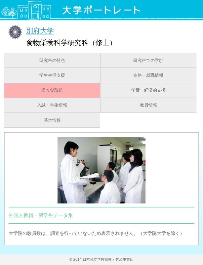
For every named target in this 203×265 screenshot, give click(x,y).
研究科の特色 (52, 60)
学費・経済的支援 (148, 90)
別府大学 (40, 30)
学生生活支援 (52, 75)
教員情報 (148, 105)
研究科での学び (148, 60)
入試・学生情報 (52, 105)
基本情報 (52, 120)
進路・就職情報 (148, 75)
